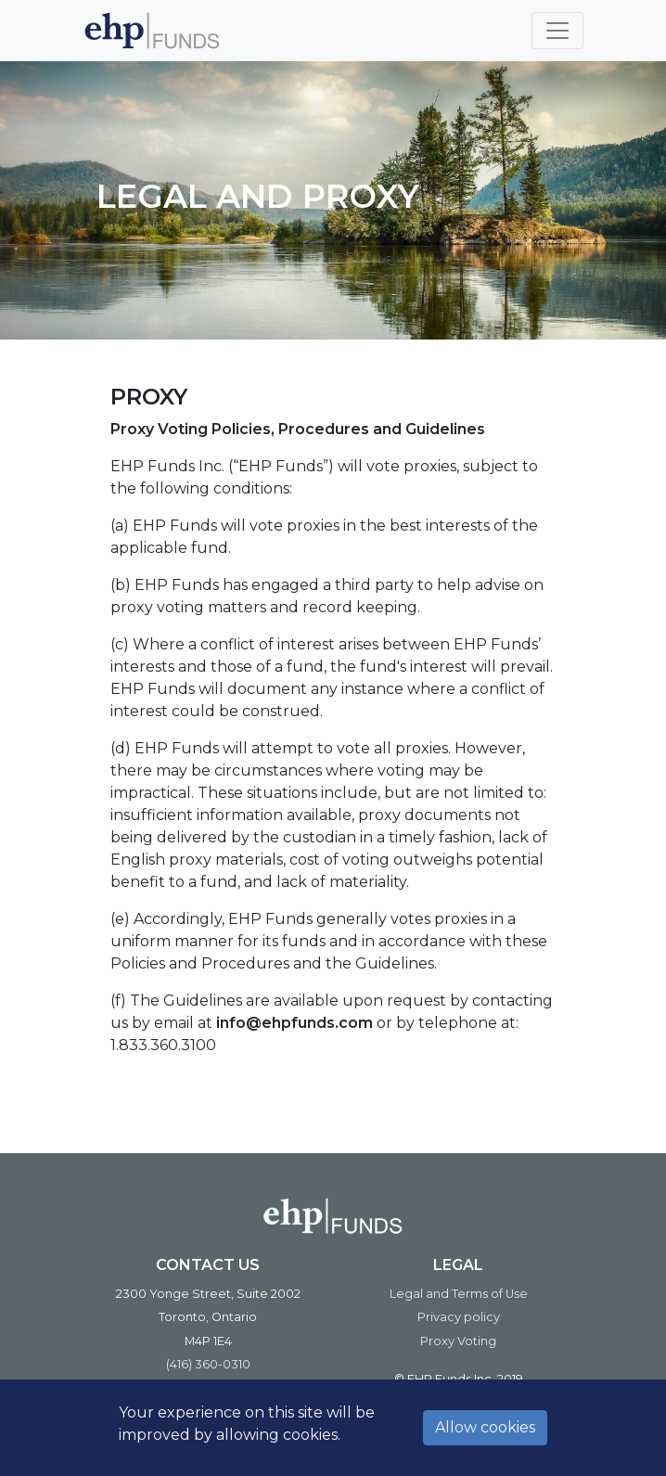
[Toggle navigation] (557, 30)
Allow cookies (485, 1427)
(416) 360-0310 (208, 1364)
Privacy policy (458, 1317)
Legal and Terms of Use (459, 1294)
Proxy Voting (458, 1341)
